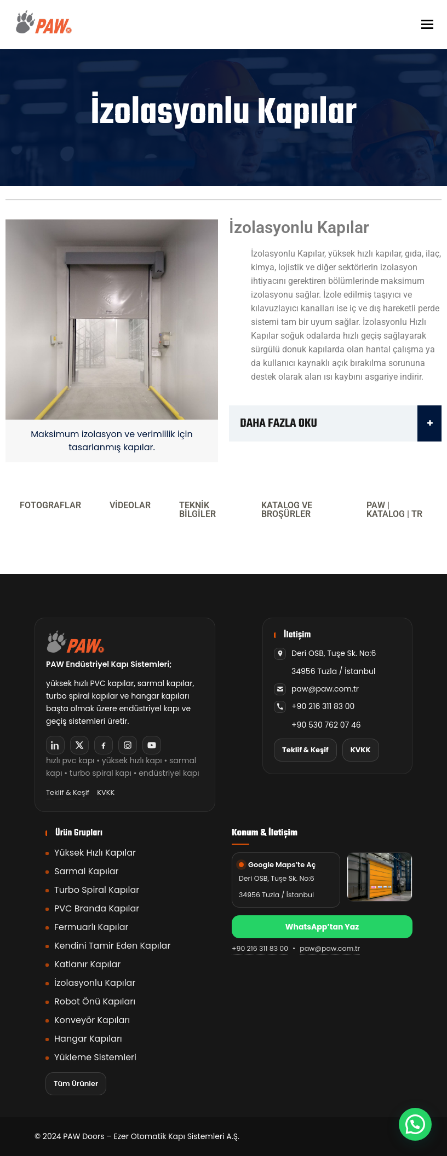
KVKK (105, 792)
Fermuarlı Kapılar (91, 927)
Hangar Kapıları (88, 1038)
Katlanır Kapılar (87, 964)
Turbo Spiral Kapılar (96, 890)
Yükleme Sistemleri (95, 1057)
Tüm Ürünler (76, 1083)
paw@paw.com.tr (325, 688)
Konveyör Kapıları (92, 1020)
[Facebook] (103, 745)
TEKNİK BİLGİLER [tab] (197, 509)
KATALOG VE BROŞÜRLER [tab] (286, 509)
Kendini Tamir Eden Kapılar (112, 945)
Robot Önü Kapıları (94, 1001)
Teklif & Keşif (67, 792)
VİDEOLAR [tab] (130, 505)
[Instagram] (127, 745)
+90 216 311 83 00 (322, 706)
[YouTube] (151, 745)
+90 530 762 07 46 (326, 724)
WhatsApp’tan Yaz (322, 926)
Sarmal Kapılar (86, 871)
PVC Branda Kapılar (96, 908)
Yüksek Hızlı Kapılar (95, 852)
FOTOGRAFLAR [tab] (50, 505)
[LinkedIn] (55, 745)
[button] (415, 1124)
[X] (79, 745)
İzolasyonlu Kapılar (94, 983)
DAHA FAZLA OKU (341, 423)
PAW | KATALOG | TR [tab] (394, 509)
